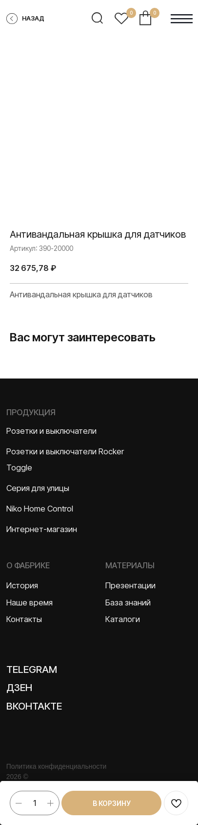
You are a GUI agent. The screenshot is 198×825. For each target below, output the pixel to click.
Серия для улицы (37, 488)
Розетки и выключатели (51, 431)
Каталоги (122, 619)
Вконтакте (34, 706)
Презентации (130, 585)
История (22, 585)
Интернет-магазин (41, 529)
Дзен (19, 687)
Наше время (29, 602)
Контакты (24, 619)
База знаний (128, 602)
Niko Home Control (39, 508)
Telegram (31, 669)
